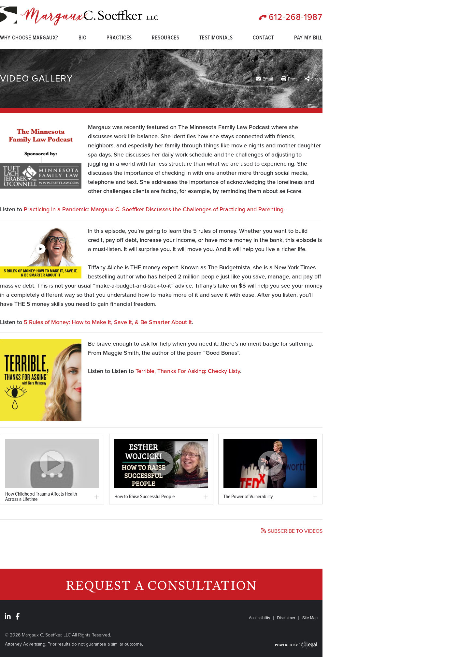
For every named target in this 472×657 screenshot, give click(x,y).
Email (268, 79)
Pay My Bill (308, 39)
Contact (263, 39)
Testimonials (216, 39)
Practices (119, 39)
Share (316, 79)
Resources (165, 39)
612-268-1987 (295, 17)
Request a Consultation (161, 585)
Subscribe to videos (295, 531)
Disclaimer (286, 618)
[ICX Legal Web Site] (296, 645)
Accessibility (259, 618)
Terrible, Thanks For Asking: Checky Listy (188, 371)
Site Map (310, 618)
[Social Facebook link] (18, 616)
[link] (52, 463)
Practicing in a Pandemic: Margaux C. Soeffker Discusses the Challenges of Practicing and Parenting (153, 209)
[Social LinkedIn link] (8, 616)
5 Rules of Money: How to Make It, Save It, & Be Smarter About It (108, 322)
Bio (83, 39)
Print (292, 79)
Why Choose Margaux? (29, 39)
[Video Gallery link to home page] (79, 16)
